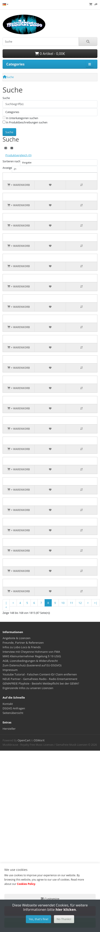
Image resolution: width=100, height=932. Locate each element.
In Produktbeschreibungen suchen (25, 122)
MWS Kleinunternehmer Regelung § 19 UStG (32, 656)
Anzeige (7, 168)
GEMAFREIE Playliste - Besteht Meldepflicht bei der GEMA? (41, 683)
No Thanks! (64, 919)
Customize (50, 899)
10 (63, 603)
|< (6, 605)
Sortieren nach (11, 161)
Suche (10, 77)
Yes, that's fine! (38, 919)
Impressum (10, 670)
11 (71, 603)
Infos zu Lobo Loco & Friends (22, 647)
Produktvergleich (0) (18, 155)
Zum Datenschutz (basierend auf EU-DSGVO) (32, 665)
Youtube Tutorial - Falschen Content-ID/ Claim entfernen (40, 674)
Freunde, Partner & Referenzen (23, 643)
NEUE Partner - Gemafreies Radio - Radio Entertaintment (40, 679)
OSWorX (39, 740)
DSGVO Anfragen (14, 708)
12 (80, 603)
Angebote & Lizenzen (16, 638)
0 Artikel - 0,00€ (50, 53)
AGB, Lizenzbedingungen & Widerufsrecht (30, 661)
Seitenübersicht (13, 713)
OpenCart (23, 740)
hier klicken (66, 909)
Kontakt (8, 704)
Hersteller (9, 729)
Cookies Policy (26, 884)
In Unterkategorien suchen (20, 118)
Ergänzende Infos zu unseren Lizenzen (28, 688)
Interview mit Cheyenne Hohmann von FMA (31, 652)
